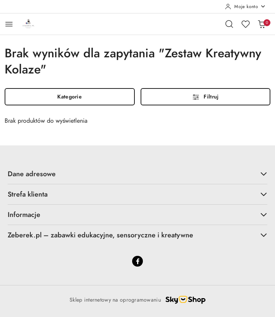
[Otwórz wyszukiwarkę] (229, 24)
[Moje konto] (245, 6)
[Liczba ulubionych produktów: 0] (245, 24)
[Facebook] (137, 261)
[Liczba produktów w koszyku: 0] (261, 24)
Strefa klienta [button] (137, 194)
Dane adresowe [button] (137, 174)
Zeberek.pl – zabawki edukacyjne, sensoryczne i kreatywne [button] (137, 235)
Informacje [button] (137, 214)
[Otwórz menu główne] (9, 24)
